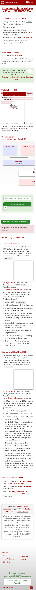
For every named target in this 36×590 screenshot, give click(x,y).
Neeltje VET (19, 55)
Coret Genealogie (7, 587)
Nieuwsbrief (24, 556)
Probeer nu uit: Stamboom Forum (17, 582)
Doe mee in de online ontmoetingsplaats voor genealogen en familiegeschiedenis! (17, 575)
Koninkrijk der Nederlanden (12, 289)
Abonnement (7, 556)
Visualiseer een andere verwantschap (15, 222)
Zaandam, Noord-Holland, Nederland (15, 32)
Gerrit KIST (10, 146)
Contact (23, 559)
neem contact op (23, 511)
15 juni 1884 (20, 30)
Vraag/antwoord (8, 559)
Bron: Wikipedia (20, 302)
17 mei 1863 (19, 59)
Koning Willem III (9, 283)
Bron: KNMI (7, 258)
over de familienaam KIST (15, 483)
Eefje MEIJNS (27, 37)
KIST (12, 488)
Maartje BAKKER (28, 146)
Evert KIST (16, 37)
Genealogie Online (11, 2)
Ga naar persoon (17, 204)
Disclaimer (6, 562)
